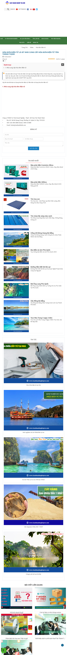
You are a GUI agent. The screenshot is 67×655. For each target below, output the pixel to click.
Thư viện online (56, 38)
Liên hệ (29, 42)
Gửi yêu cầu (33, 148)
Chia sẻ (4, 59)
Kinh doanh (45, 38)
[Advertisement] (33, 24)
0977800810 (21, 9)
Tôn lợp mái (36, 38)
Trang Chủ (25, 47)
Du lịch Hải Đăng (25, 38)
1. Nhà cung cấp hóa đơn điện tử (15, 68)
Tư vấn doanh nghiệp (11, 38)
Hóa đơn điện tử (41, 47)
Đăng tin (35, 42)
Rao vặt (22, 42)
